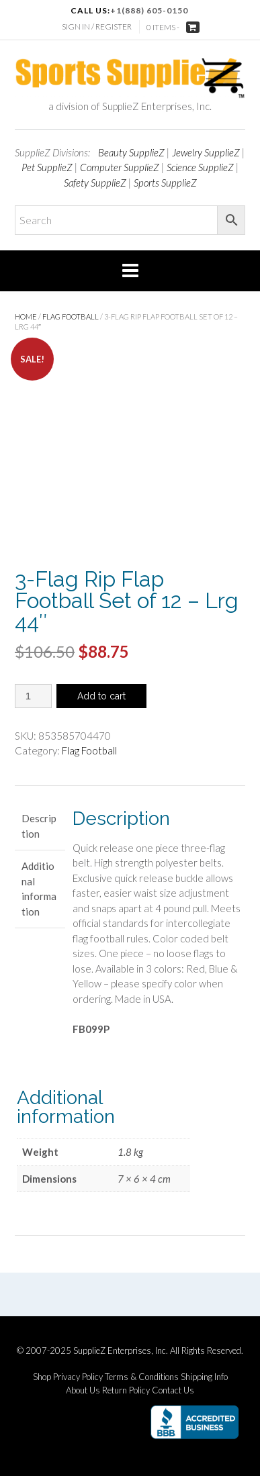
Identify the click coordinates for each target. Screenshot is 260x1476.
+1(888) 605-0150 (149, 10)
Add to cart (101, 696)
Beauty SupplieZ (131, 152)
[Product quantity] (33, 696)
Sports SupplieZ (165, 183)
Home (26, 316)
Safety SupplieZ (95, 183)
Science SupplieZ (200, 167)
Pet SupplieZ (47, 167)
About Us (83, 1390)
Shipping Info (204, 1377)
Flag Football (70, 316)
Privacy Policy (78, 1377)
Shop (42, 1377)
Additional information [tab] (38, 889)
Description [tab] (38, 826)
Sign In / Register (97, 26)
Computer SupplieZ (119, 167)
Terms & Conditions (142, 1377)
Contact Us (173, 1390)
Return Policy (126, 1390)
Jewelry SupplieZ (206, 152)
